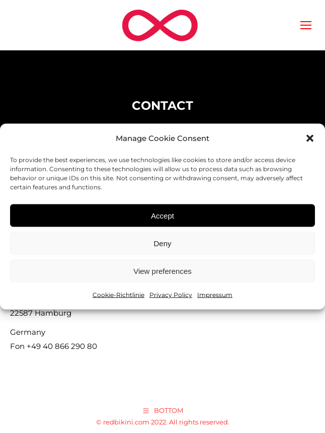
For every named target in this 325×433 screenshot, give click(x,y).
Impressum (214, 295)
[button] (310, 138)
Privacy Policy (170, 295)
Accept (162, 215)
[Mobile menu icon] (306, 25)
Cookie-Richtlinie (118, 295)
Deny (162, 243)
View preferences (162, 270)
